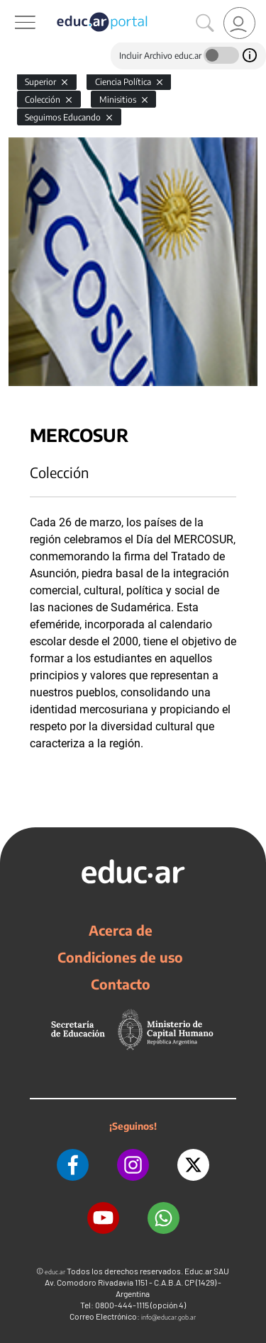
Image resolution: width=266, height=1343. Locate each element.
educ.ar (55, 1272)
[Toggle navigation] (13, 7)
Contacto (120, 983)
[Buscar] (205, 23)
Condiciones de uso (120, 956)
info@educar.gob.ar (168, 1317)
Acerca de (121, 930)
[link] (239, 23)
